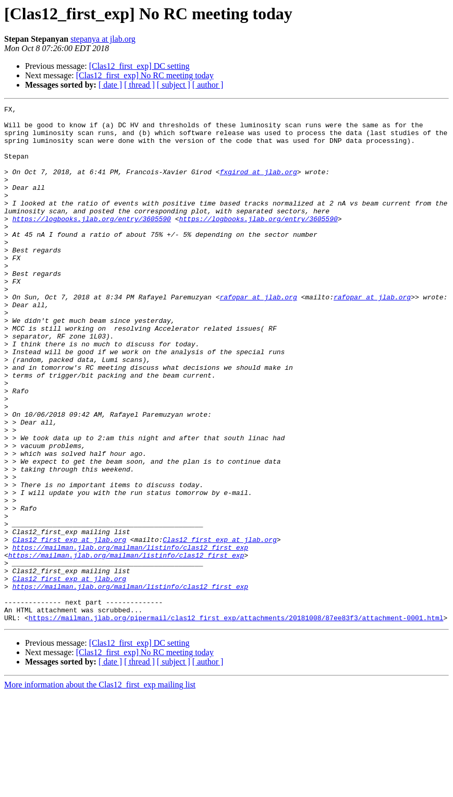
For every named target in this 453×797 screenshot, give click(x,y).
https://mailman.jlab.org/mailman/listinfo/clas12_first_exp (130, 636)
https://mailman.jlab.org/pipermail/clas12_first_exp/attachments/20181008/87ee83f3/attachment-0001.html (236, 721)
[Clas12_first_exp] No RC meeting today (145, 75)
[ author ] (208, 84)
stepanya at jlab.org (103, 38)
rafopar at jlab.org (258, 336)
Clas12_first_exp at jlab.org (69, 627)
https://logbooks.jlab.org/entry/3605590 (92, 242)
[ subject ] (173, 84)
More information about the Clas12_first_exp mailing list (99, 787)
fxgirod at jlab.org (258, 185)
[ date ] (110, 84)
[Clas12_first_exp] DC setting (139, 66)
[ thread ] (139, 84)
